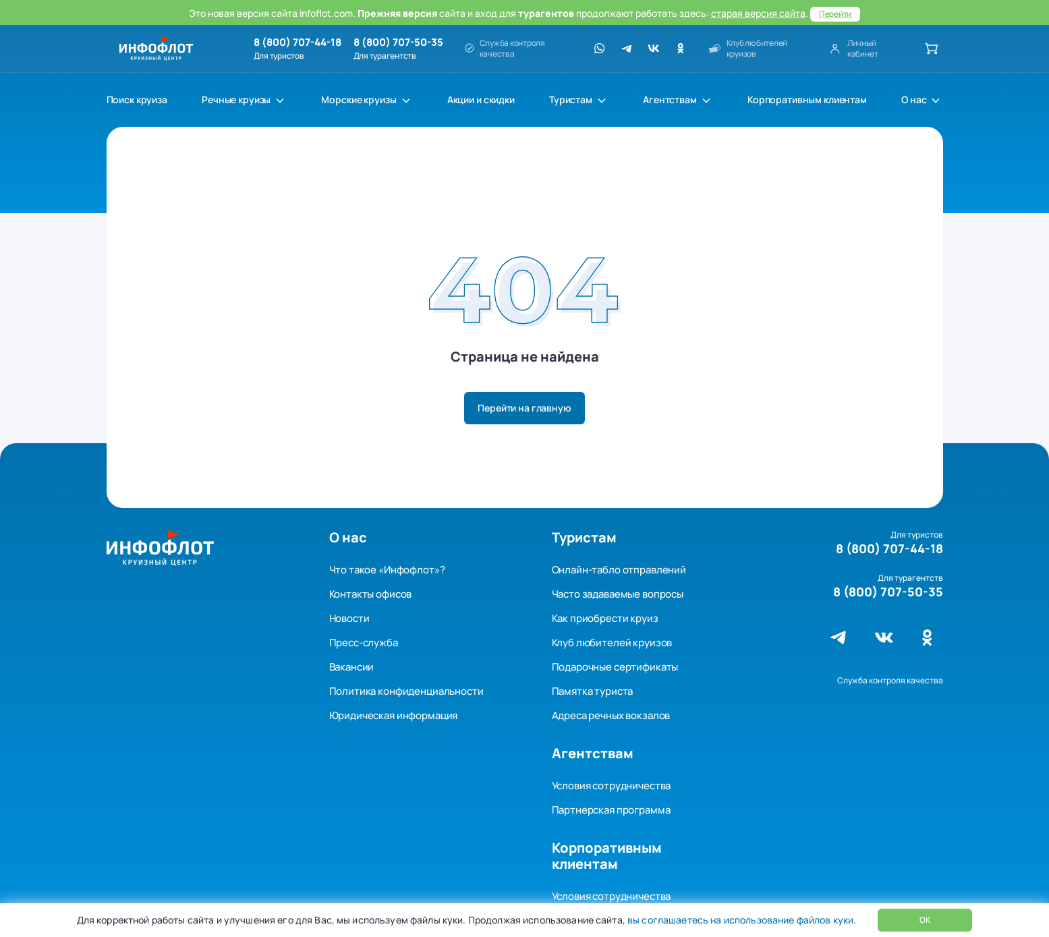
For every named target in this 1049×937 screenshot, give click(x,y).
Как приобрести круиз (605, 618)
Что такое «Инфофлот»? (387, 570)
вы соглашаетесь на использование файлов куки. (740, 919)
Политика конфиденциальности (406, 691)
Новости (349, 618)
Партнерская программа (611, 810)
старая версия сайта (758, 13)
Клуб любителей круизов (612, 642)
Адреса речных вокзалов (611, 715)
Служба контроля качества (890, 680)
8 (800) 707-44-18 (297, 42)
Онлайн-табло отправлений (619, 570)
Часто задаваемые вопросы (617, 594)
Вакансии (351, 667)
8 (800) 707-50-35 (398, 42)
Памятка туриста (592, 691)
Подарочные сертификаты (615, 667)
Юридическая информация (393, 715)
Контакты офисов (370, 594)
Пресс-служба (363, 642)
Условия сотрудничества (611, 785)
